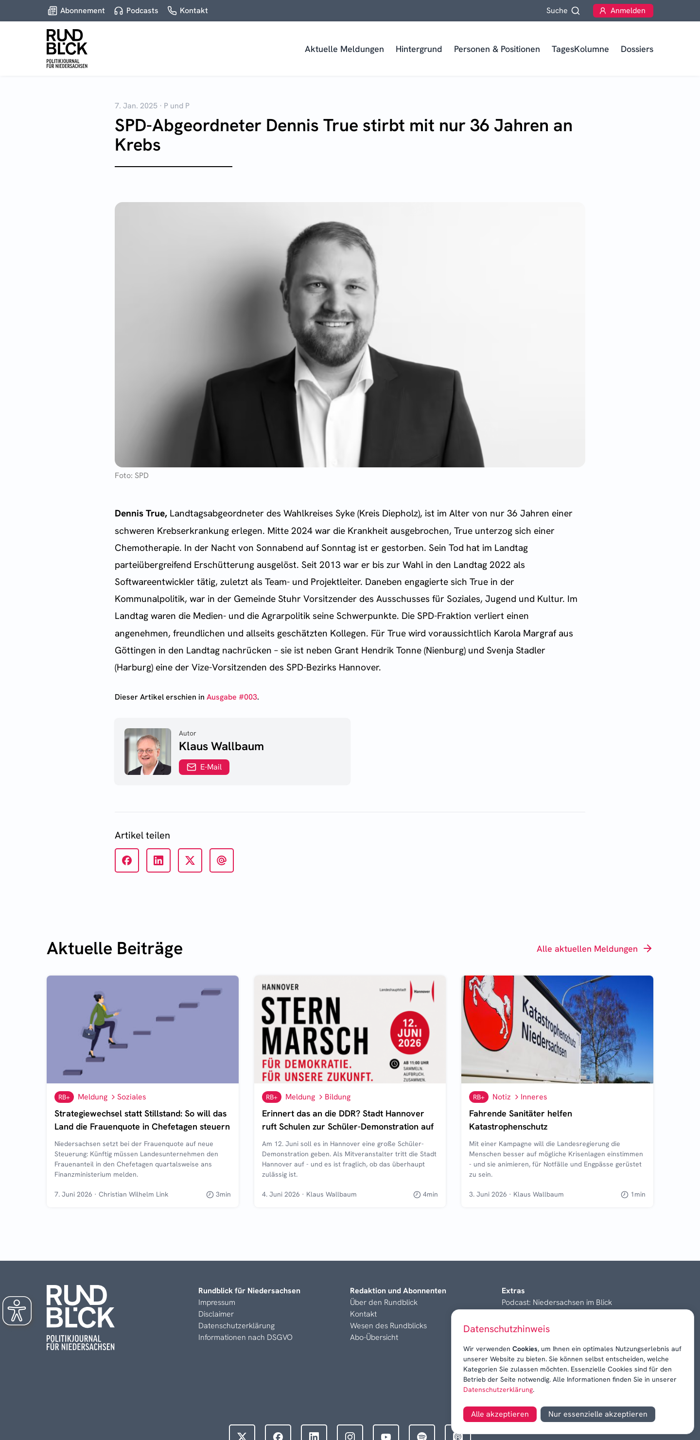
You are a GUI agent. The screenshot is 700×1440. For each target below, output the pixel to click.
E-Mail (204, 767)
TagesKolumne (580, 48)
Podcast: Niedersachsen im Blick (557, 1302)
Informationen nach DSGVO (245, 1337)
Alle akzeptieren (500, 1414)
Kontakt (363, 1314)
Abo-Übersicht (374, 1337)
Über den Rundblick (384, 1302)
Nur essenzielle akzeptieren (598, 1414)
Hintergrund (419, 48)
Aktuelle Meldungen (344, 48)
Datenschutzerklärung (498, 1389)
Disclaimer (216, 1314)
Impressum (216, 1302)
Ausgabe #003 (232, 697)
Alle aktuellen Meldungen (595, 948)
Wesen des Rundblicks (388, 1325)
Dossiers (637, 48)
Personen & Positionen (497, 48)
